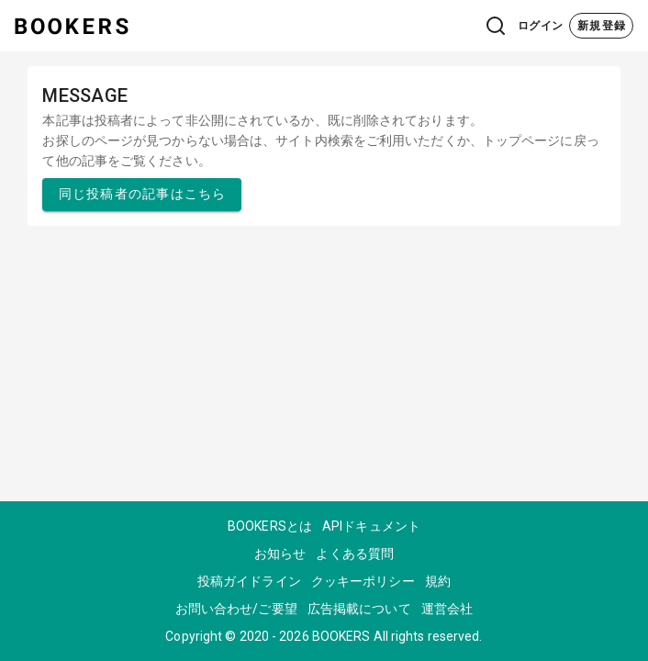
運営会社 (447, 608)
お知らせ (280, 553)
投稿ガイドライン (249, 581)
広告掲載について (359, 608)
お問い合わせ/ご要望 (236, 608)
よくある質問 (355, 553)
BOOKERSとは (270, 526)
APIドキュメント (371, 526)
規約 (438, 581)
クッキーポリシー (363, 581)
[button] (459, 26)
